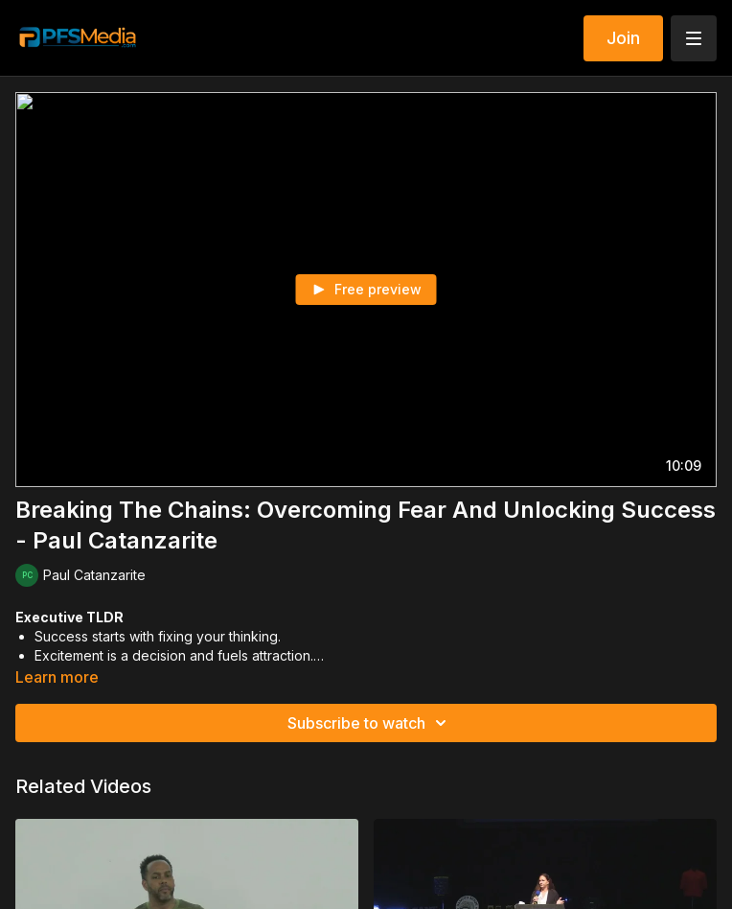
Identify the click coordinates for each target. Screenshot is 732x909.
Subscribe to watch (369, 722)
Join (623, 38)
